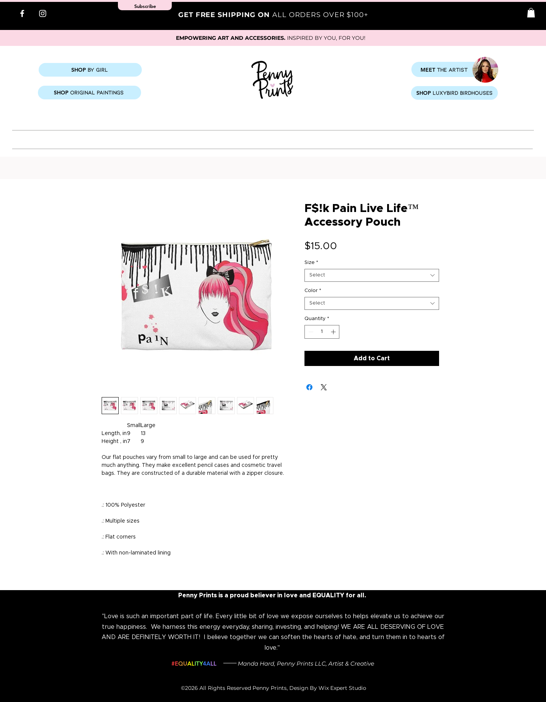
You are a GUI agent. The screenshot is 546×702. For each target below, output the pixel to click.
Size (311, 262)
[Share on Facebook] (309, 387)
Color (312, 290)
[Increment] (334, 331)
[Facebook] (22, 13)
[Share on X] (323, 387)
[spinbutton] (322, 331)
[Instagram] (42, 13)
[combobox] (371, 275)
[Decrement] (310, 331)
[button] (531, 12)
